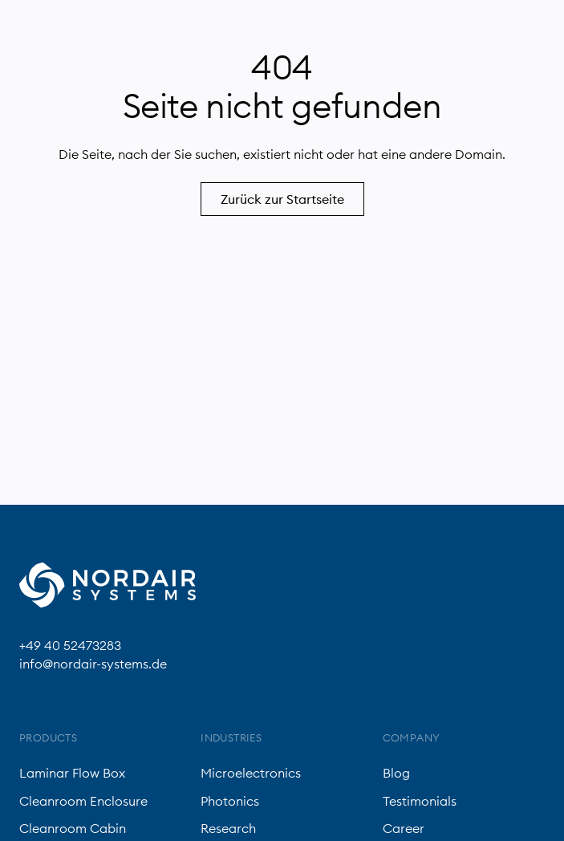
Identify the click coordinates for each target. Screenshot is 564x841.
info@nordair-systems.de (93, 664)
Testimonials (419, 801)
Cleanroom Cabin (72, 828)
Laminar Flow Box (72, 773)
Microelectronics (251, 773)
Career (403, 828)
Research (228, 828)
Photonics (230, 801)
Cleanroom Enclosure (83, 801)
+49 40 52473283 (70, 645)
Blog (396, 773)
